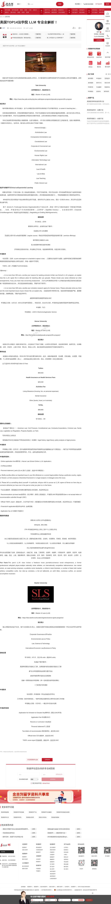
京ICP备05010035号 (46, 890)
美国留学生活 (5, 817)
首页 (1, 16)
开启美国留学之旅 (32, 759)
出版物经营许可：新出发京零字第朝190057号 (85, 890)
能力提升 (75, 12)
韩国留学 (38, 861)
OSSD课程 (61, 12)
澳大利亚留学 (25, 866)
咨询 (33, 829)
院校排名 (61, 10)
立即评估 (52, 779)
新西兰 (7, 12)
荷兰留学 (52, 866)
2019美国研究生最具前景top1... (57, 837)
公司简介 (66, 847)
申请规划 (90, 91)
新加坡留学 (39, 847)
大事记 (65, 854)
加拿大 (35, 10)
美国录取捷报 (5, 812)
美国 (25, 10)
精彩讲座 (54, 12)
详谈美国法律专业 (9, 833)
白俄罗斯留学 (53, 878)
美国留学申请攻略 (19, 812)
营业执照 (66, 861)
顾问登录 (66, 866)
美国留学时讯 (17, 817)
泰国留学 (38, 852)
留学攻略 (7, 10)
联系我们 (66, 849)
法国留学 (52, 854)
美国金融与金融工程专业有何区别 (58, 829)
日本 (30, 10)
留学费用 (90, 78)
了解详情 (38, 34)
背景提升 (107, 78)
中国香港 (38, 868)
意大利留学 (53, 847)
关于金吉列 (98, 4)
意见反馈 (66, 852)
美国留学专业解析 (46, 812)
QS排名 (98, 91)
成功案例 (54, 10)
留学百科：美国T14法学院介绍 (13, 837)
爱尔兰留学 (25, 859)
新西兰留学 (25, 868)
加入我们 (66, 869)
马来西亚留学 (39, 849)
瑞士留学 (52, 869)
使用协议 (66, 859)
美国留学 (24, 847)
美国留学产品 (33, 812)
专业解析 (98, 87)
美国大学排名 (43, 817)
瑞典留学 (52, 861)
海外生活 (101, 10)
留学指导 (106, 91)
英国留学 (24, 856)
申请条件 (98, 78)
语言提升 (82, 10)
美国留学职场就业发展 (63, 812)
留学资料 (75, 10)
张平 (2, 28)
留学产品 (47, 10)
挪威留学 (52, 859)
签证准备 (82, 12)
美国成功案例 (55, 817)
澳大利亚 (13, 12)
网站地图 (66, 864)
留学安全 (94, 10)
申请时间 (90, 87)
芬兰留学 (52, 864)
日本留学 (38, 859)
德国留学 (52, 857)
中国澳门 (38, 871)
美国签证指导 (30, 817)
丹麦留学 (52, 852)
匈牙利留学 (53, 871)
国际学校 (47, 12)
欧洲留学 (73, 886)
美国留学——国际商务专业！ (57, 833)
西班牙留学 (53, 849)
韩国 (18, 12)
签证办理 (107, 82)
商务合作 (66, 857)
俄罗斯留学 (53, 876)
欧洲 (23, 12)
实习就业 (94, 12)
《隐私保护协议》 (46, 783)
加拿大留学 (25, 849)
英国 (21, 10)
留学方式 (98, 82)
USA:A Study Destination (84, 886)
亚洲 (27, 12)
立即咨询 (47, 759)
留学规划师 (15, 10)
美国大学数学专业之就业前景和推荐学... (16, 829)
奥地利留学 (53, 873)
